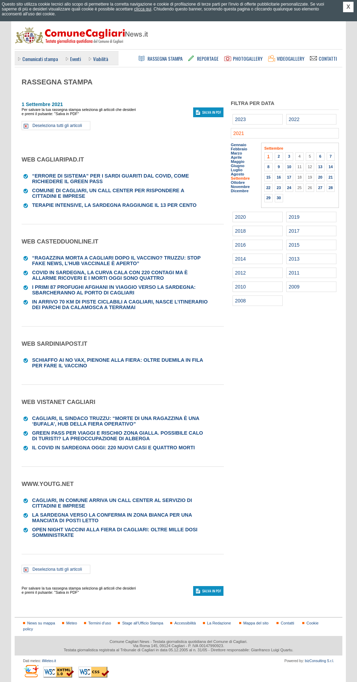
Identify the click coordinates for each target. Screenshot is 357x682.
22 (268, 188)
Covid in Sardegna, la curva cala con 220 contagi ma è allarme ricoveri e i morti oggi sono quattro (110, 275)
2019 (294, 217)
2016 (240, 245)
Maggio (237, 161)
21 (330, 177)
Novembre (240, 187)
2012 (240, 273)
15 (268, 177)
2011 (294, 273)
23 (278, 188)
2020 (240, 217)
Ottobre (238, 182)
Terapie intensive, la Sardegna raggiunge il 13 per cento (114, 205)
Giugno (237, 166)
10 (289, 167)
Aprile (236, 157)
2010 (240, 287)
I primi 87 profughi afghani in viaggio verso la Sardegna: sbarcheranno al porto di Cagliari (114, 289)
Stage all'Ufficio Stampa (142, 623)
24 (289, 188)
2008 (240, 300)
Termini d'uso (99, 623)
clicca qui (142, 9)
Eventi (75, 58)
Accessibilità (185, 623)
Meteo (71, 623)
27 (320, 188)
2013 (294, 259)
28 (330, 188)
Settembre (240, 178)
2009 (294, 287)
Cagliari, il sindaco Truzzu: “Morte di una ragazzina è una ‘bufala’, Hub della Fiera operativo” (115, 421)
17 (289, 177)
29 (268, 198)
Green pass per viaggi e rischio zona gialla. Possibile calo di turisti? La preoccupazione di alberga (117, 435)
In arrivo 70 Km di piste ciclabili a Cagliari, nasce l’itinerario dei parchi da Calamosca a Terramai (120, 304)
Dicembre (240, 191)
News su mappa (41, 623)
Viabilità (100, 58)
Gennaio (238, 145)
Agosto (237, 174)
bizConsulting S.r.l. (319, 661)
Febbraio (239, 149)
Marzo (236, 153)
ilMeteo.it (49, 661)
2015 (294, 245)
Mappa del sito (256, 623)
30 (278, 198)
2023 (240, 119)
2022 (294, 119)
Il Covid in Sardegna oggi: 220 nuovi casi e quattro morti (113, 447)
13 (320, 167)
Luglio (236, 170)
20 (320, 177)
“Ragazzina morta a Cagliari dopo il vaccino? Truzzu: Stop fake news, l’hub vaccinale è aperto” (116, 260)
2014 (240, 259)
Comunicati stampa (40, 58)
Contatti (287, 623)
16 (278, 177)
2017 (294, 231)
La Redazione (219, 623)
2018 (240, 231)
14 (330, 167)
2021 (238, 133)
